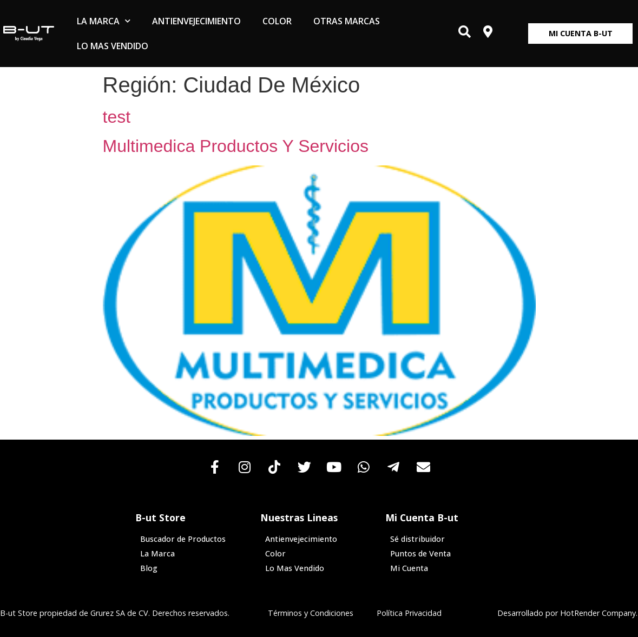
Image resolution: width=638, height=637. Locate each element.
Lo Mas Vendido (112, 46)
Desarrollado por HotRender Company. (567, 613)
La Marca (103, 20)
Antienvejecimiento (196, 21)
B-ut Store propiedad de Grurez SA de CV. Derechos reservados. (114, 613)
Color (277, 21)
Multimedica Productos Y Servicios (236, 146)
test (117, 117)
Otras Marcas (346, 21)
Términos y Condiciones (310, 613)
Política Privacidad (409, 613)
